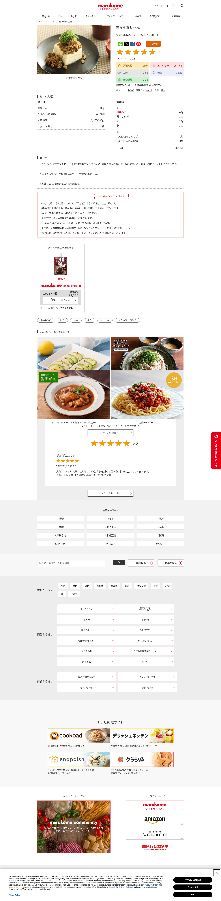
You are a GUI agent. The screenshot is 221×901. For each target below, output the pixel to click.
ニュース (45, 14)
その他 (149, 89)
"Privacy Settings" (150, 885)
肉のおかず (46, 320)
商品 (60, 14)
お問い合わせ (155, 14)
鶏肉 (87, 565)
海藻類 (114, 565)
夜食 (89, 320)
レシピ (74, 14)
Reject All (193, 887)
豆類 (155, 565)
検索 (182, 6)
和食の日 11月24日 (127, 320)
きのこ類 (141, 565)
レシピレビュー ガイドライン (173, 372)
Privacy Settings (193, 880)
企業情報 (175, 14)
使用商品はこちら (74, 77)
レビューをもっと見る (110, 457)
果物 (167, 565)
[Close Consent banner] (216, 872)
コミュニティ (90, 14)
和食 (62, 320)
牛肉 (63, 565)
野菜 (127, 565)
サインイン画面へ (110, 397)
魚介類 (100, 565)
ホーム (41, 21)
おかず (131, 89)
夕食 (76, 320)
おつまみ (105, 320)
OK (193, 894)
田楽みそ (121, 112)
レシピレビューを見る (126, 58)
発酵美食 (136, 14)
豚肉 (163, 89)
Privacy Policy (14, 895)
